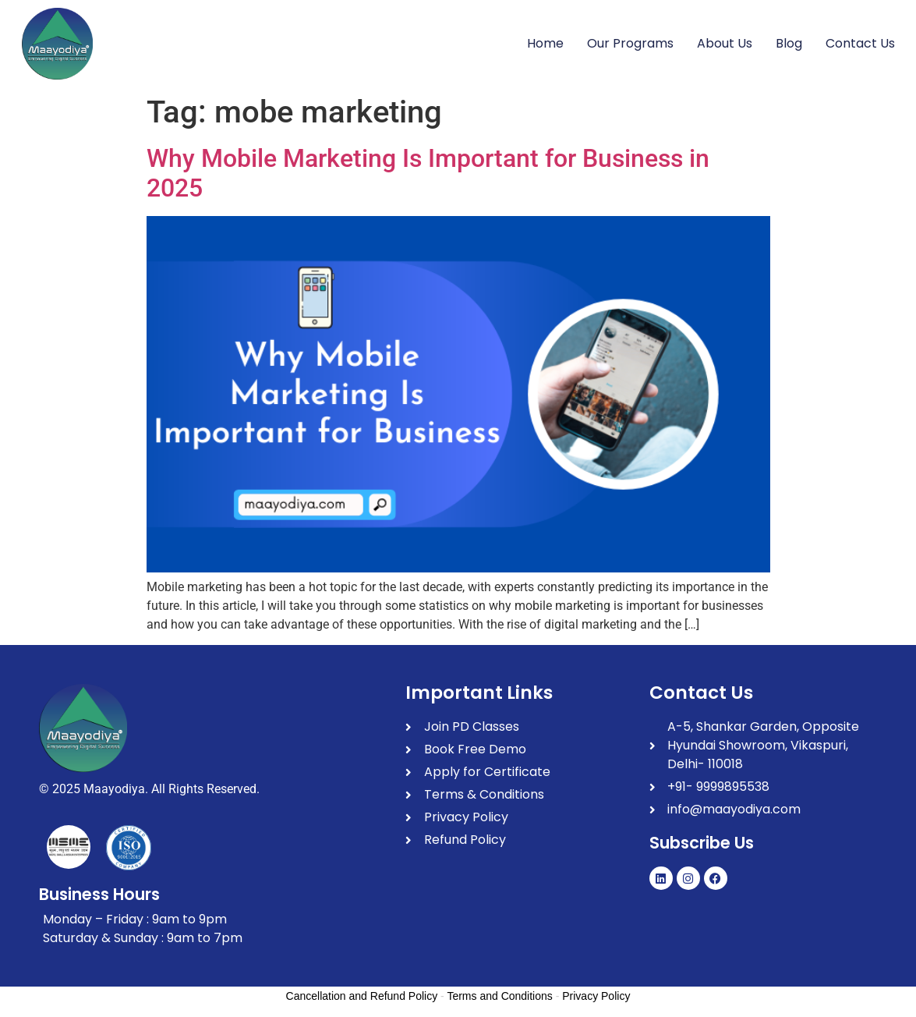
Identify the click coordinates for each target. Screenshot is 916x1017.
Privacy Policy (596, 996)
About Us (724, 43)
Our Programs (630, 43)
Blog (789, 43)
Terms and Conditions (499, 996)
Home (545, 43)
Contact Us (860, 43)
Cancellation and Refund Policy (362, 996)
